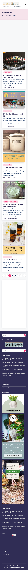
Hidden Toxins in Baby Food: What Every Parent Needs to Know (12, 370)
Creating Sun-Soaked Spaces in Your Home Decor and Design (13, 374)
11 (21, 275)
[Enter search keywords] (14, 335)
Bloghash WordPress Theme (16, 567)
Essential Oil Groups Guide (12, 260)
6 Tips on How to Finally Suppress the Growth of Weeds (12, 359)
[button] (3, 275)
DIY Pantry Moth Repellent (12, 168)
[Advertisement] (14, 34)
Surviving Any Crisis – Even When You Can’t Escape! (13, 366)
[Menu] (25, 4)
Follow (3, 533)
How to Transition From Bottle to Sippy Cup (13, 362)
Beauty (6, 201)
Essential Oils (7, 72)
